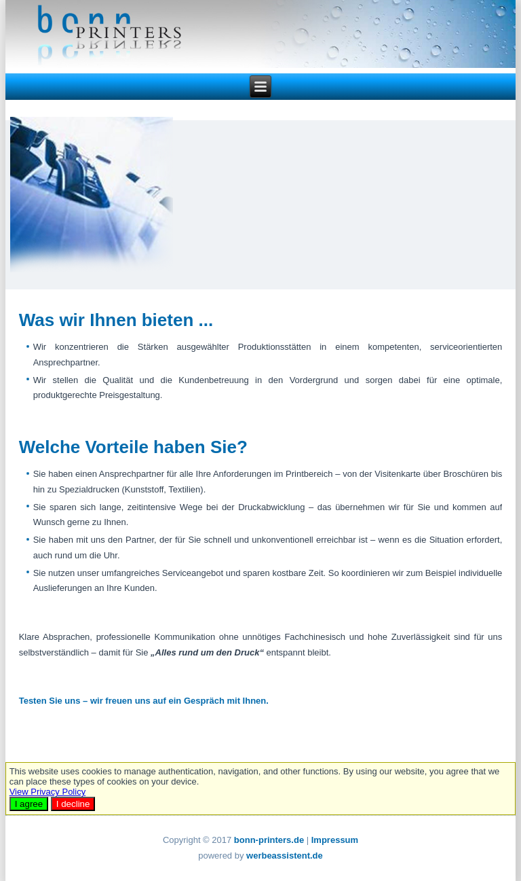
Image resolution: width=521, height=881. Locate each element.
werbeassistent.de (284, 855)
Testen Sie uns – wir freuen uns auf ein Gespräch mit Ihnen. (144, 701)
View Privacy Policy (47, 792)
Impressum (334, 840)
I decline (73, 804)
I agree (29, 804)
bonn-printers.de (269, 840)
